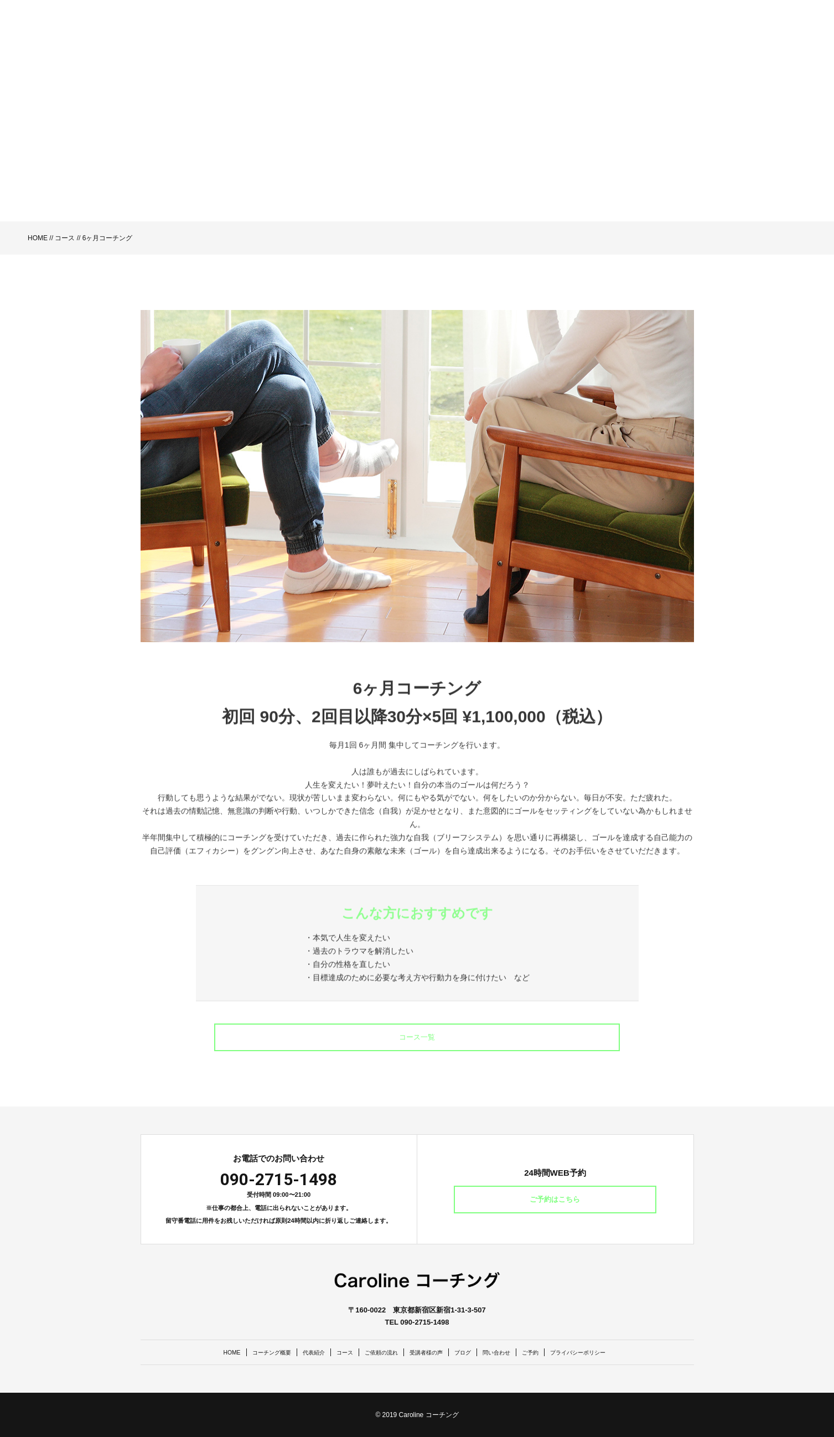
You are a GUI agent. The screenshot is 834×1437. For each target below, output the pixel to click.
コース (65, 238)
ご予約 (552, 1352)
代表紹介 (291, 1352)
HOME (38, 238)
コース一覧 (417, 1037)
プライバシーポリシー (610, 1352)
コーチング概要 (240, 1352)
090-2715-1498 (278, 1179)
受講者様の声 (427, 1352)
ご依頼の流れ (372, 1352)
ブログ (471, 1352)
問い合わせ (512, 1352)
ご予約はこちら (555, 1199)
